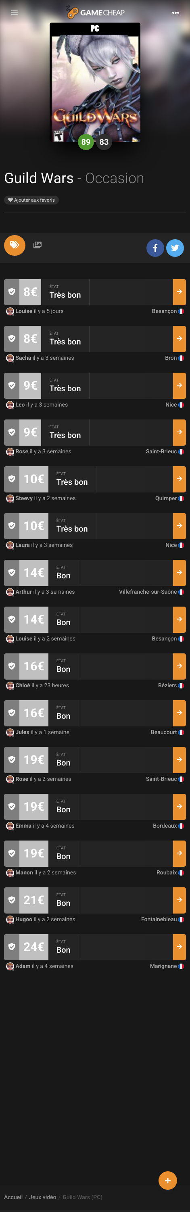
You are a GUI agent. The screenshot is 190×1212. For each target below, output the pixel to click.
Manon (20, 873)
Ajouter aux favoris (31, 200)
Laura (18, 545)
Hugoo (20, 919)
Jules (18, 732)
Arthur (19, 592)
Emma (19, 826)
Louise (20, 311)
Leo (16, 405)
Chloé (18, 685)
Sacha (19, 358)
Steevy (20, 498)
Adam (19, 966)
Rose (18, 452)
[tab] (14, 245)
